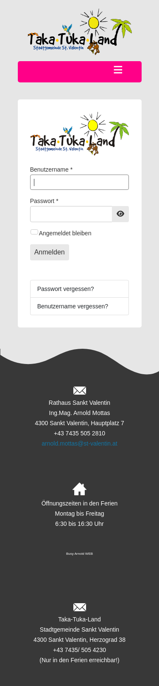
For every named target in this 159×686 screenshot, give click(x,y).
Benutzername (51, 169)
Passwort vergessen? (65, 288)
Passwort (44, 201)
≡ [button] (118, 70)
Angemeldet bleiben (65, 233)
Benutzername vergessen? (72, 306)
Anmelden (49, 252)
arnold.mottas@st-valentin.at (79, 443)
